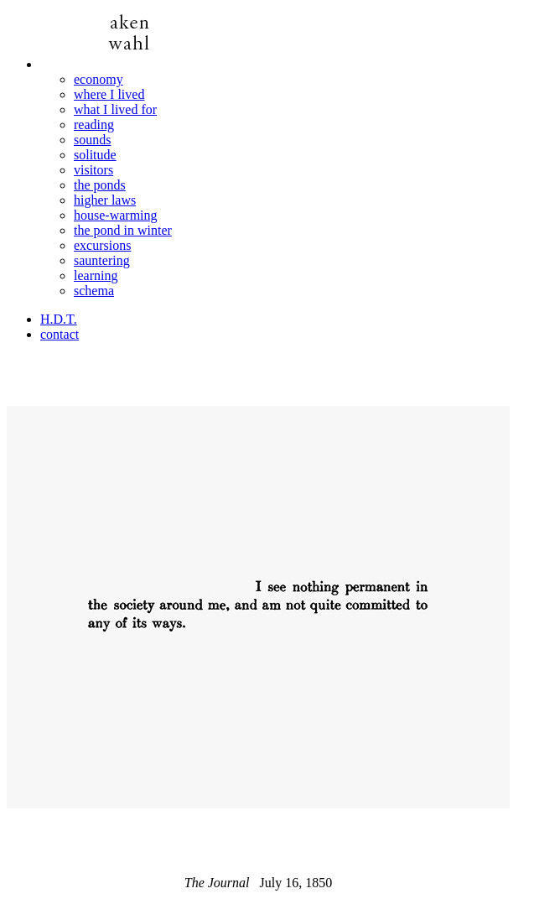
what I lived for (115, 109)
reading (94, 124)
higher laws (105, 200)
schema (94, 290)
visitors (93, 170)
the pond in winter (123, 230)
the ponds (100, 185)
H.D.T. (58, 319)
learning (95, 275)
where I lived (109, 94)
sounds (92, 139)
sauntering (102, 260)
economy (98, 79)
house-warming (116, 215)
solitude (95, 155)
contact (59, 334)
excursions (102, 245)
